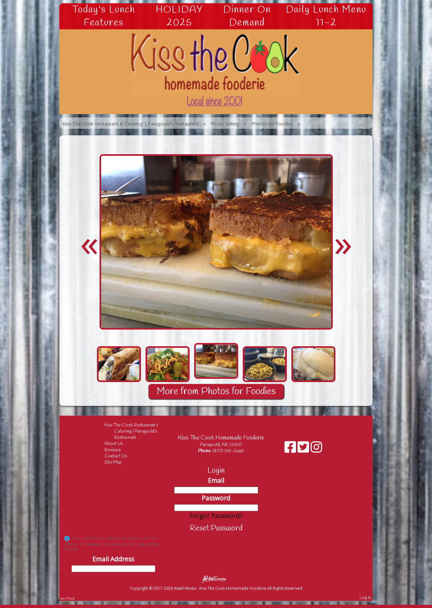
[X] (304, 449)
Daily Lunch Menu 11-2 (326, 16)
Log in (365, 598)
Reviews (117, 450)
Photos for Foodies (272, 124)
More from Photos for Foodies (216, 391)
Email (216, 480)
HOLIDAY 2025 (179, 16)
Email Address (113, 559)
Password (216, 498)
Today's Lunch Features (103, 16)
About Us (118, 444)
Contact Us (120, 456)
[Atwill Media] (216, 579)
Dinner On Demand (247, 16)
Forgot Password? (216, 515)
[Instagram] (316, 449)
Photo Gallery (224, 124)
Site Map (118, 462)
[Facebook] (291, 449)
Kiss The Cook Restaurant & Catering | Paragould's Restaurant (131, 124)
